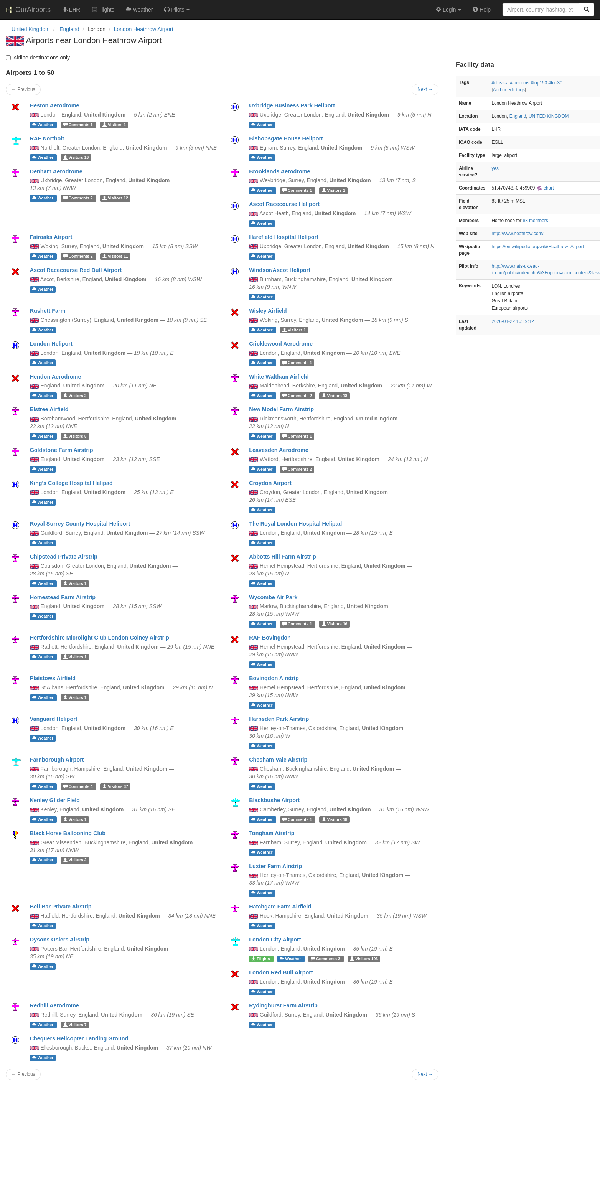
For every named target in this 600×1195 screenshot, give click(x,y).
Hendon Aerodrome (55, 377)
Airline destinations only (38, 57)
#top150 (539, 83)
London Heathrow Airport (143, 29)
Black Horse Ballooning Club (68, 833)
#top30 (555, 83)
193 (364, 958)
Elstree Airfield (49, 409)
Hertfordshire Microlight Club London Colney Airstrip (99, 638)
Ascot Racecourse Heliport (284, 204)
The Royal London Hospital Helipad (295, 524)
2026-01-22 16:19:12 (512, 321)
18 (335, 395)
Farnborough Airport (57, 760)
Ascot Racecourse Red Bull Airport (76, 270)
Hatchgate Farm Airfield (280, 906)
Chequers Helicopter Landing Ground (79, 1038)
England (517, 116)
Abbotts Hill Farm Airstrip (282, 557)
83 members (535, 220)
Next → (425, 89)
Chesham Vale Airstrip (278, 760)
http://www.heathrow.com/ (517, 233)
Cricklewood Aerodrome (281, 344)
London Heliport (51, 344)
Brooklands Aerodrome (279, 171)
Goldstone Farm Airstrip (61, 450)
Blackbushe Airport (274, 800)
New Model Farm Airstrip (281, 409)
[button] (176, 9)
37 (115, 786)
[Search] (586, 9)
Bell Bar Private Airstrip (61, 906)
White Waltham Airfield (279, 377)
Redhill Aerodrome (54, 1005)
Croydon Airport (270, 483)
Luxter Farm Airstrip (275, 866)
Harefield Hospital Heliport (283, 237)
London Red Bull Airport (281, 972)
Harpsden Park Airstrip (279, 719)
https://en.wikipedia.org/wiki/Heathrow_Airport (537, 246)
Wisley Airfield (268, 311)
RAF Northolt (47, 138)
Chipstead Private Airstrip (63, 557)
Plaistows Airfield (53, 678)
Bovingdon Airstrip (274, 678)
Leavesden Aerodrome (278, 450)
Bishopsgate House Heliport (286, 138)
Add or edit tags (509, 89)
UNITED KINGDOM (549, 116)
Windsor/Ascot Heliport (279, 270)
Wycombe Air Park (273, 597)
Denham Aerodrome (56, 171)
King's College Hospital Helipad (71, 483)
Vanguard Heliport (53, 719)
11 (115, 256)
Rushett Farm (48, 311)
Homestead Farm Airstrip (63, 597)
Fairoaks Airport (51, 237)
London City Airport (275, 939)
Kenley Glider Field (55, 800)
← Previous (23, 89)
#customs (519, 83)
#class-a (499, 83)
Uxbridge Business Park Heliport (292, 105)
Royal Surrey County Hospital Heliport (80, 524)
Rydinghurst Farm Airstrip (283, 1005)
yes (495, 168)
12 (115, 198)
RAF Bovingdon (270, 638)
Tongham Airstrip (271, 833)
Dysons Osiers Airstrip (59, 939)
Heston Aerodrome (54, 105)
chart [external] (545, 188)
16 (76, 157)
